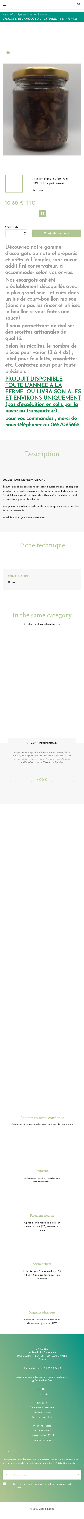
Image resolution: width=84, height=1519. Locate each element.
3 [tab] (16, 781)
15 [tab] (78, 781)
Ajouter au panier (57, 233)
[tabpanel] (42, 714)
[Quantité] (16, 233)
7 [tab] (36, 781)
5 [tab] (26, 781)
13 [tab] (68, 781)
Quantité (12, 227)
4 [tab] (21, 781)
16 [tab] (42, 786)
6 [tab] (31, 781)
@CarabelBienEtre (42, 1380)
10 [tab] (52, 781)
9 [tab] (47, 781)
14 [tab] (73, 781)
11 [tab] (57, 781)
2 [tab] (10, 781)
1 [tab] (5, 781)
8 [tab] (42, 781)
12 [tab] (63, 781)
